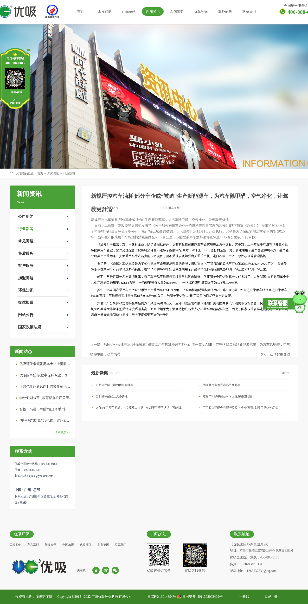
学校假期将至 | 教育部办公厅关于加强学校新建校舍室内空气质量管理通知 (45, 398)
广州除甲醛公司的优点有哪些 (114, 385)
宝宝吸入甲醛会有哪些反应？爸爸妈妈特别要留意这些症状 (240, 407)
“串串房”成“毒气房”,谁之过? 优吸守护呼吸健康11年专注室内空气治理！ (45, 420)
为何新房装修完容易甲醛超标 (221, 385)
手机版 (244, 596)
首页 (80, 11)
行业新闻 (69, 173)
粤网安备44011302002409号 (202, 596)
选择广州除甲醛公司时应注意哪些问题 (227, 396)
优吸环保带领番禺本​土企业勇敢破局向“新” (45, 364)
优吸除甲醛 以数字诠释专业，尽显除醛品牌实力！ (45, 375)
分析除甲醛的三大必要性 (112, 396)
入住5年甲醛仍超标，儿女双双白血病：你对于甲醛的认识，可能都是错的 (140, 407)
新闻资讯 (53, 173)
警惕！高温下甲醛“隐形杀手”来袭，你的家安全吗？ (45, 409)
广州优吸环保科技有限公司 (111, 596)
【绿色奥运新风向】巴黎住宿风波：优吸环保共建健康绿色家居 (45, 386)
